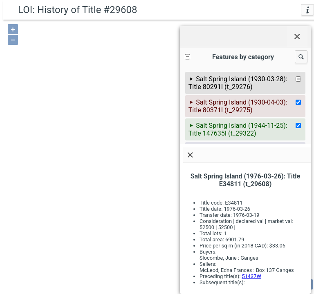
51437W (251, 276)
